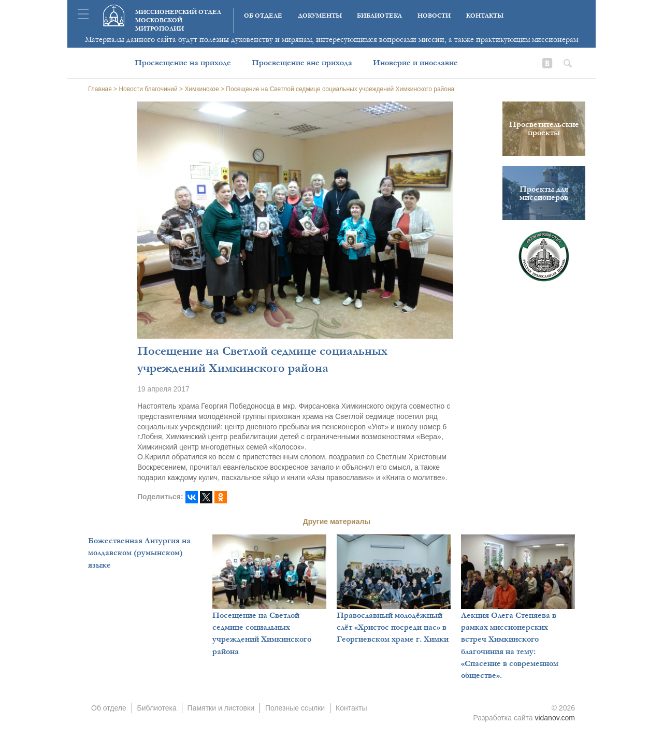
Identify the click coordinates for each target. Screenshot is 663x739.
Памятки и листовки (221, 708)
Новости (434, 15)
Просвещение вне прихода (302, 62)
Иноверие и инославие (415, 62)
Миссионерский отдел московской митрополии (178, 20)
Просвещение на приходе (183, 62)
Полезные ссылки (295, 708)
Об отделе (263, 15)
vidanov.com (555, 718)
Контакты (484, 15)
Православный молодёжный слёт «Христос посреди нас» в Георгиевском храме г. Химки (393, 627)
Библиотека (379, 15)
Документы (320, 15)
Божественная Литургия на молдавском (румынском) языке (139, 553)
